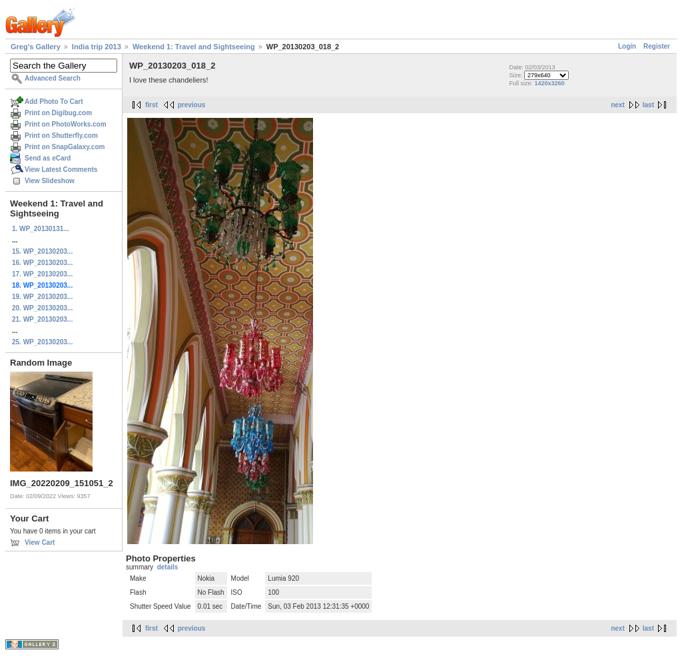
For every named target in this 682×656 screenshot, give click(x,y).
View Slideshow (50, 180)
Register (656, 46)
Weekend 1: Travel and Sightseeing (194, 47)
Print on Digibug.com (58, 113)
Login (627, 46)
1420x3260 (549, 83)
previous (192, 105)
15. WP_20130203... (42, 251)
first (151, 105)
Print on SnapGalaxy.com (65, 147)
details (167, 567)
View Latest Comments (61, 169)
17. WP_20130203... (42, 274)
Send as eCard (48, 158)
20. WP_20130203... (42, 308)
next (618, 105)
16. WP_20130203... (42, 262)
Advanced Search (53, 78)
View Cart (40, 542)
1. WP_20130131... (40, 228)
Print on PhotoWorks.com (66, 124)
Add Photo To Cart (54, 101)
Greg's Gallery (36, 47)
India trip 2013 (96, 47)
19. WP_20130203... (42, 296)
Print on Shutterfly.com (61, 135)
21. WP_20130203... (42, 319)
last (648, 105)
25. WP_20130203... (42, 342)
